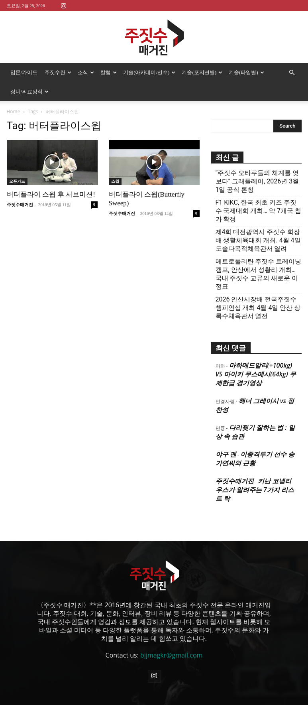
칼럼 (108, 72)
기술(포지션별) (202, 72)
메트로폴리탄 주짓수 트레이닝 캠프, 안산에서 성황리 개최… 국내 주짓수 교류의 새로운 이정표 (259, 274)
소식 (86, 72)
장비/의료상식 (29, 92)
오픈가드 (17, 181)
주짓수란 (58, 72)
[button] (292, 72)
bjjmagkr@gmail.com (171, 655)
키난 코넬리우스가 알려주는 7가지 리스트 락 (255, 490)
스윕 (115, 181)
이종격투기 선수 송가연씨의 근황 (255, 458)
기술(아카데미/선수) (149, 72)
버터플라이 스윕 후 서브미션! (51, 194)
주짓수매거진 (20, 204)
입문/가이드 (24, 72)
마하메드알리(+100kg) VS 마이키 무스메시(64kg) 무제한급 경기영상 (256, 374)
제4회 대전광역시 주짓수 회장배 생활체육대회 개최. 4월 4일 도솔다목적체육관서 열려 (258, 240)
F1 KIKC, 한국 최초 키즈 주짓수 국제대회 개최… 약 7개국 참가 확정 (259, 211)
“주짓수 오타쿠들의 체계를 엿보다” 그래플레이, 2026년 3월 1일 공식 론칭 (257, 181)
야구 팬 (226, 454)
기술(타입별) (246, 72)
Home (13, 111)
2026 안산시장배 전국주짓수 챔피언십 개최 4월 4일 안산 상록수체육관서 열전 (258, 307)
